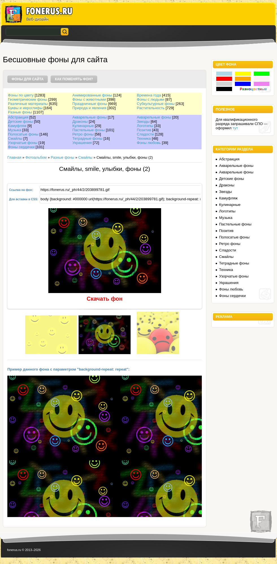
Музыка (14, 130)
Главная (14, 157)
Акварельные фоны (89, 117)
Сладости (145, 134)
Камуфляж (17, 126)
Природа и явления (89, 108)
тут (235, 128)
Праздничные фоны (89, 104)
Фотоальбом (36, 157)
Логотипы (145, 126)
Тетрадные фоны (87, 138)
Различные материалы (28, 104)
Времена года (149, 95)
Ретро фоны (83, 134)
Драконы (80, 121)
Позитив (144, 130)
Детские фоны (20, 121)
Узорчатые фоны (22, 143)
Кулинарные (83, 126)
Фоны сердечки (21, 147)
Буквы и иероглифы (25, 108)
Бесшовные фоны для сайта (55, 59)
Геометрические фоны (27, 99)
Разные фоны (20, 112)
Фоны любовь (149, 143)
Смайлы (15, 138)
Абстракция (18, 117)
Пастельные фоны (88, 130)
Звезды (143, 121)
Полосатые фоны (23, 134)
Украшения (82, 143)
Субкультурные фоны (156, 104)
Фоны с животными (89, 99)
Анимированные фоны (92, 95)
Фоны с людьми (150, 99)
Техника (144, 138)
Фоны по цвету (21, 95)
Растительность (151, 108)
